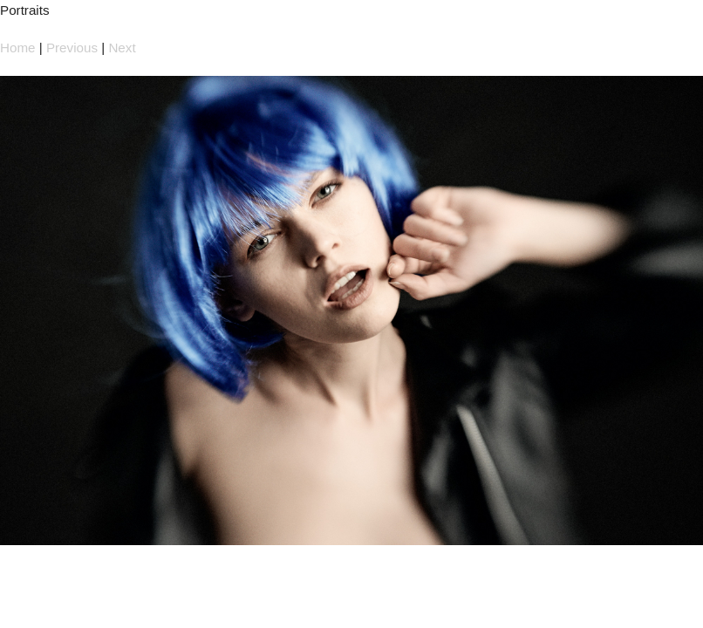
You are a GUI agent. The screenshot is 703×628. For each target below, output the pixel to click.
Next (121, 47)
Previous (72, 47)
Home (18, 47)
